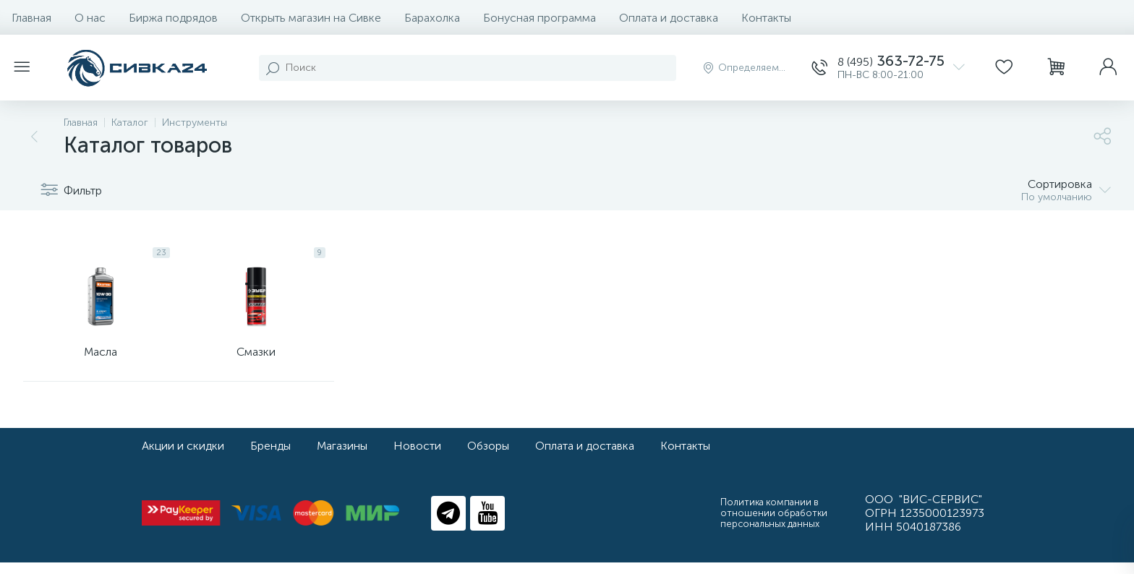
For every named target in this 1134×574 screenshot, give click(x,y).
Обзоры (488, 457)
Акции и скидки (183, 457)
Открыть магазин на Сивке (311, 18)
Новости (417, 457)
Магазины (342, 457)
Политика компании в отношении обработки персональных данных (773, 524)
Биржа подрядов (173, 18)
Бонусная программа (539, 18)
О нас (90, 18)
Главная (31, 18)
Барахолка (432, 18)
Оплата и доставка (668, 18)
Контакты (766, 18)
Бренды (270, 457)
